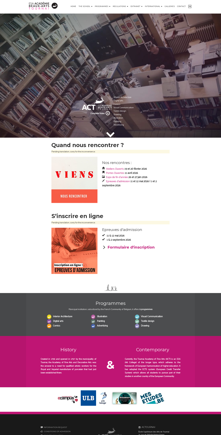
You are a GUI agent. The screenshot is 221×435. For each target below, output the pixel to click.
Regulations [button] (120, 6)
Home (73, 6)
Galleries (170, 6)
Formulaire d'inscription (131, 247)
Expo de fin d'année (117, 177)
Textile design (120, 111)
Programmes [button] (102, 6)
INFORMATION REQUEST (55, 427)
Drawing (117, 114)
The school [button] (85, 6)
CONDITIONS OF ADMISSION (57, 431)
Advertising (119, 125)
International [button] (153, 6)
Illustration (118, 118)
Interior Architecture (122, 97)
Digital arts (118, 100)
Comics (117, 104)
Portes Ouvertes (115, 172)
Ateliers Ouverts (115, 168)
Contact (181, 6)
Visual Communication (124, 107)
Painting (117, 121)
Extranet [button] (137, 6)
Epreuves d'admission (118, 181)
